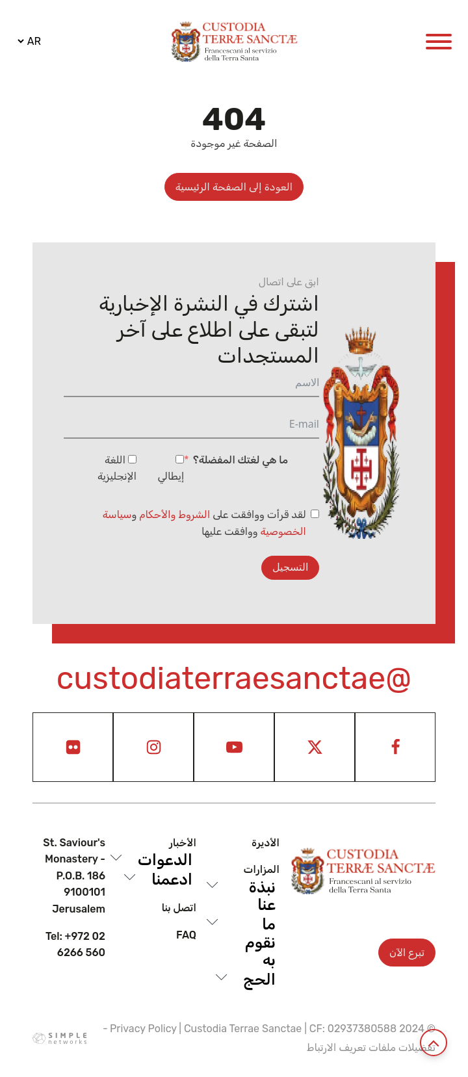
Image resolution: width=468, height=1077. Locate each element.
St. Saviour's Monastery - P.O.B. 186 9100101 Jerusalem (74, 876)
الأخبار (182, 843)
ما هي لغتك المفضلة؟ (240, 460)
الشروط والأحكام (174, 514)
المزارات (261, 869)
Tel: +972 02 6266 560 (75, 944)
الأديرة (266, 843)
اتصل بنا (178, 908)
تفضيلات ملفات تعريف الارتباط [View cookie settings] (371, 1047)
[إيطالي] (180, 459)
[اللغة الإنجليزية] (132, 459)
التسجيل (290, 567)
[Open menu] (439, 41)
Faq (186, 935)
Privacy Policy (143, 1028)
